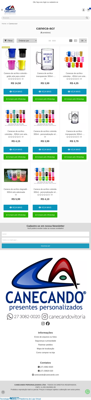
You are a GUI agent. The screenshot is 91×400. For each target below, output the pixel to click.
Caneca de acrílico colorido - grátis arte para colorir (16, 74)
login (45, 2)
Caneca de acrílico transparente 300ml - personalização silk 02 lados (45, 75)
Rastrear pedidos (45, 345)
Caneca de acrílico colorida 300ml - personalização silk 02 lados (45, 191)
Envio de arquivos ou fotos (45, 337)
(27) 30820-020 (45, 371)
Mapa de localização (45, 349)
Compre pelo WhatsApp (16, 99)
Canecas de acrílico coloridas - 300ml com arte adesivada (16, 133)
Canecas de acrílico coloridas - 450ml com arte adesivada (74, 75)
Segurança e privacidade (45, 341)
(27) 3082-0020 (45, 367)
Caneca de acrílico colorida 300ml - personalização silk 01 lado (45, 133)
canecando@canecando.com (45, 375)
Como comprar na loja (45, 353)
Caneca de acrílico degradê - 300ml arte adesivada (16, 190)
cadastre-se (53, 2)
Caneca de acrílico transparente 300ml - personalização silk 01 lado (74, 133)
